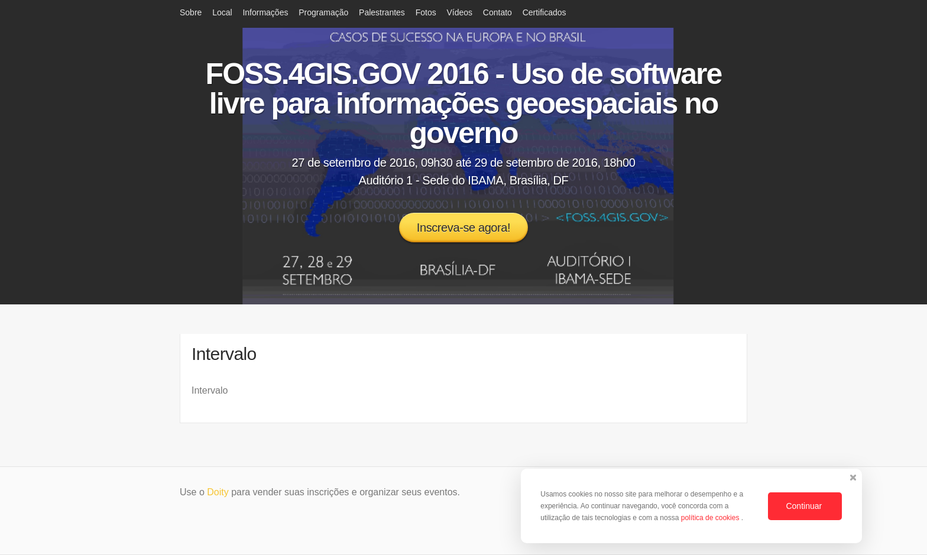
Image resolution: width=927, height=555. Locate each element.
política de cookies (711, 518)
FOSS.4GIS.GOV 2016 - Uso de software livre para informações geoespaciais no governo (464, 103)
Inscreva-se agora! (463, 227)
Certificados (544, 12)
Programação (323, 12)
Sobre (191, 12)
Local (222, 12)
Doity (217, 492)
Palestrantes (382, 12)
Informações (265, 12)
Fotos (426, 12)
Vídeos (459, 12)
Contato (497, 12)
